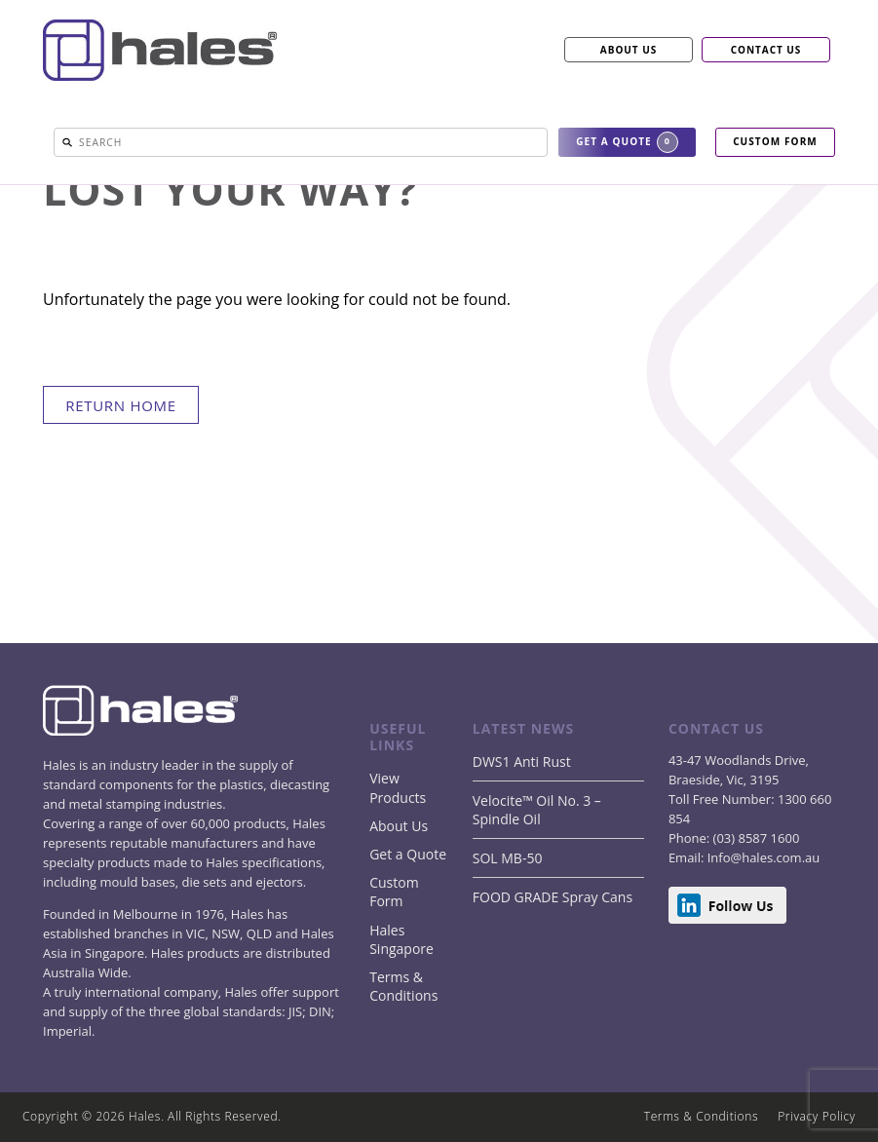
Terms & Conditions (403, 986)
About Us (398, 826)
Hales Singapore (401, 939)
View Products (397, 787)
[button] (67, 142)
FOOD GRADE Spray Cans (552, 897)
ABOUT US (628, 50)
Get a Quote (407, 854)
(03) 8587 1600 (754, 838)
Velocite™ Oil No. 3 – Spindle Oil (537, 809)
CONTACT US (766, 50)
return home (120, 405)
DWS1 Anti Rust (522, 761)
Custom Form (393, 891)
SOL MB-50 (508, 858)
